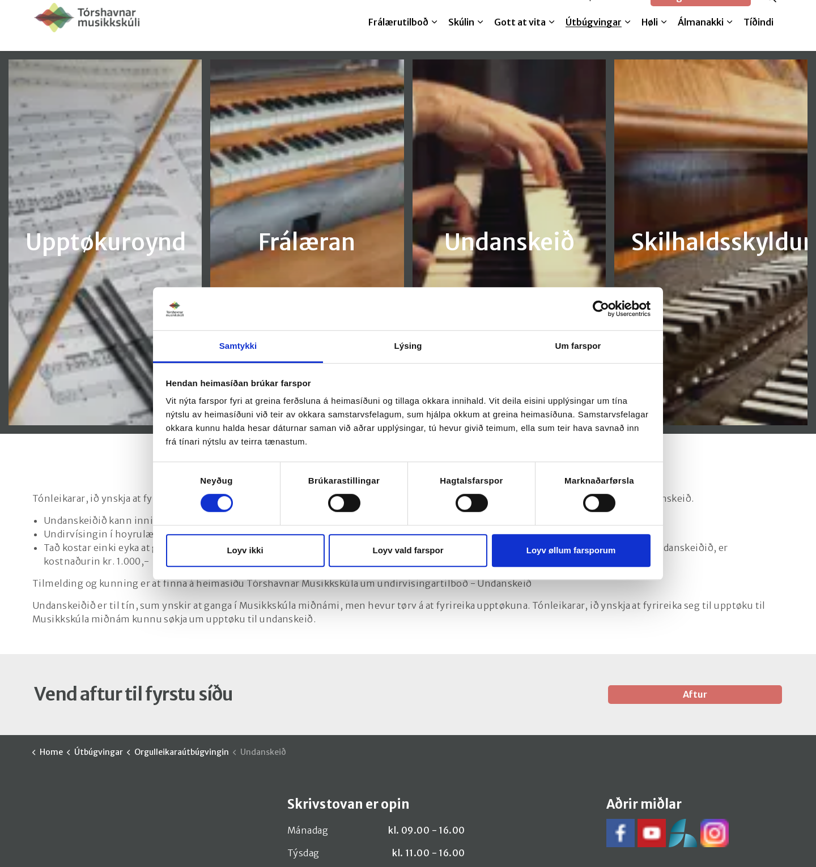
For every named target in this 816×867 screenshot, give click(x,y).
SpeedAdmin (612, 12)
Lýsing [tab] (408, 346)
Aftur (695, 694)
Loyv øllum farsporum (571, 550)
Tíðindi (758, 38)
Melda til (553, 12)
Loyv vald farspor (407, 550)
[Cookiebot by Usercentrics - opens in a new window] (601, 308)
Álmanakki (701, 38)
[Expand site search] (770, 12)
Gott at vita (520, 38)
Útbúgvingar (594, 38)
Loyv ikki (245, 550)
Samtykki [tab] (238, 346)
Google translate (701, 12)
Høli (649, 38)
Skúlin (461, 38)
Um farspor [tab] (578, 346)
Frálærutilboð (398, 38)
